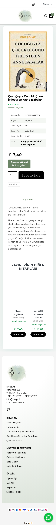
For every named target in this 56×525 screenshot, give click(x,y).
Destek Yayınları (18, 321)
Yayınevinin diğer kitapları (28, 267)
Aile (39, 141)
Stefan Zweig (18, 318)
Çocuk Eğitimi (28, 145)
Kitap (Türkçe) (28, 141)
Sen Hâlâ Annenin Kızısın (38, 314)
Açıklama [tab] (28, 199)
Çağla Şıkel (38, 321)
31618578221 (31, 396)
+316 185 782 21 (14, 396)
